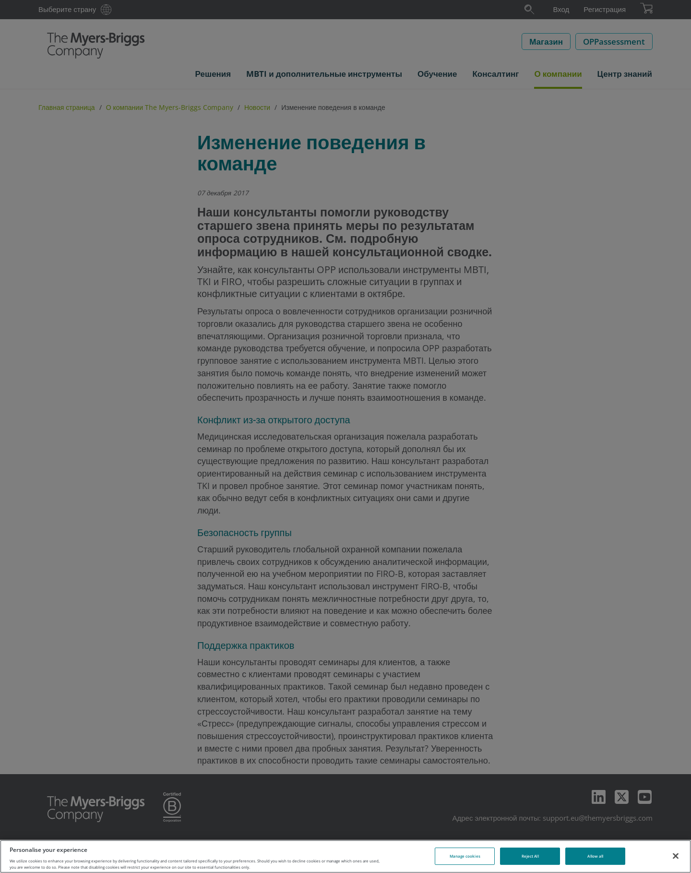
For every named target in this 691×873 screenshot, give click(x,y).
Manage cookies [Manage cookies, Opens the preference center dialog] (465, 856)
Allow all (595, 856)
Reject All (530, 856)
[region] (345, 856)
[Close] (675, 855)
